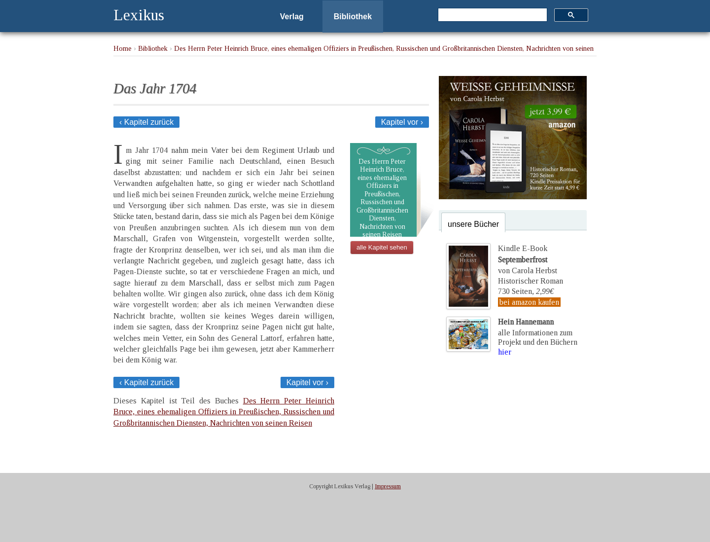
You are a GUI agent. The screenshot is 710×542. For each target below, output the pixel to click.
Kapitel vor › (402, 122)
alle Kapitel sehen (381, 247)
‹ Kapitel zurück (146, 122)
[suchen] (491, 15)
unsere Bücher (473, 224)
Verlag (292, 16)
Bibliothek (353, 16)
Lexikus (138, 15)
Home (122, 48)
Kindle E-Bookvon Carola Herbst (527, 259)
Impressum (388, 486)
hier (504, 352)
